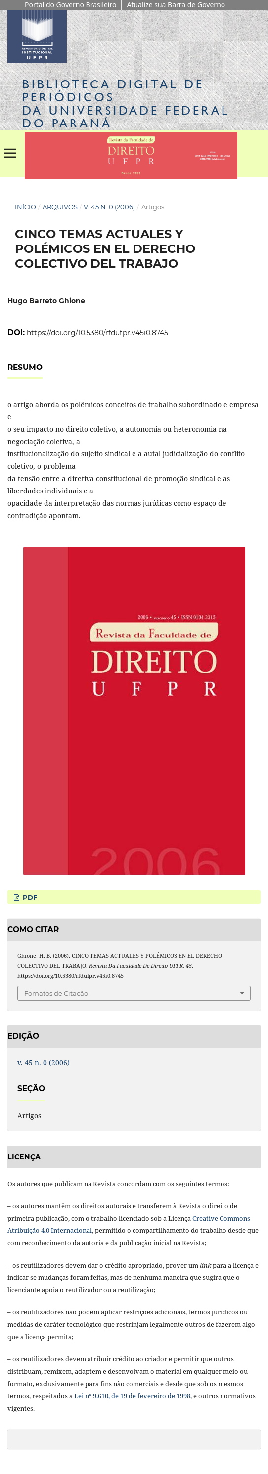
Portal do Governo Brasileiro (70, 4)
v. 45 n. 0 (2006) (109, 207)
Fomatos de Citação (56, 993)
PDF (29, 897)
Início (25, 207)
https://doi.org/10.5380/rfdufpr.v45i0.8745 (97, 332)
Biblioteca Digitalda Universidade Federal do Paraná (126, 104)
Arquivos (60, 207)
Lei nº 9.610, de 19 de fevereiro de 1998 (132, 1396)
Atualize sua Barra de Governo (176, 4)
